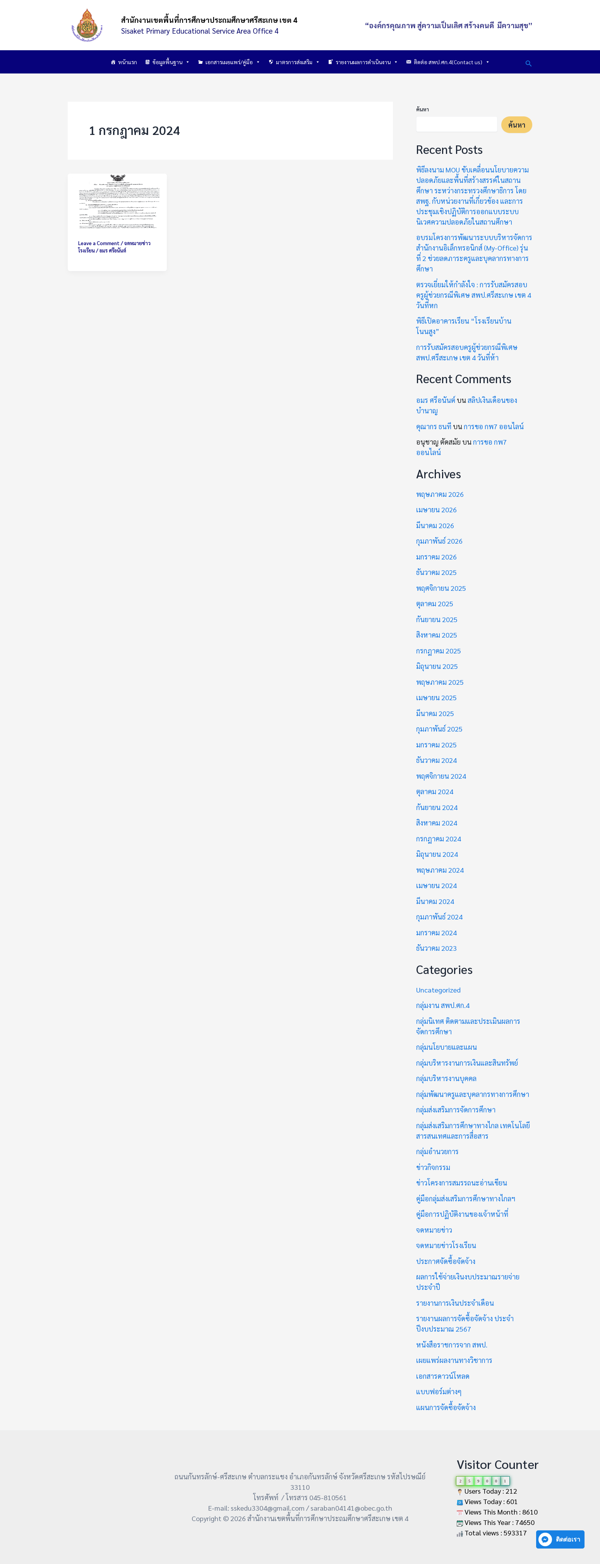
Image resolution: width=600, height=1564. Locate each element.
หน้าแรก (127, 61)
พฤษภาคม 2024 (440, 869)
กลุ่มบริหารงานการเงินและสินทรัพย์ (467, 1062)
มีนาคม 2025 (435, 713)
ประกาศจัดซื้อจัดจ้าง (445, 1261)
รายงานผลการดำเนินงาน (367, 62)
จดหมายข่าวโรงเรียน (446, 1245)
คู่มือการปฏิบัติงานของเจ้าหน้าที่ (462, 1213)
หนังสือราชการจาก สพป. (451, 1344)
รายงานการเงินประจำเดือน (455, 1302)
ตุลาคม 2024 (434, 791)
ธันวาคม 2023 (436, 947)
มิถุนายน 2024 (437, 853)
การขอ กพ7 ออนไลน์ (494, 426)
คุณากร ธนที (433, 426)
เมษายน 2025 (436, 697)
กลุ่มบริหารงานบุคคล (446, 1078)
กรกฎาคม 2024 (438, 838)
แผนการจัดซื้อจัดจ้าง (446, 1407)
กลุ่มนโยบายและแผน (446, 1046)
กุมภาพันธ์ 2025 (439, 728)
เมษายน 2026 (436, 509)
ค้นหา (422, 109)
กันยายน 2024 (437, 807)
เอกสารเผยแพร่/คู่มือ (233, 62)
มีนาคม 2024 (435, 901)
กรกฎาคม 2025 (438, 650)
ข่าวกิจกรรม (433, 1167)
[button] (528, 62)
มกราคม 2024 (436, 932)
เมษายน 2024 (436, 885)
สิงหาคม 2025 (436, 634)
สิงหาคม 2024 (436, 822)
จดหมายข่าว (434, 1229)
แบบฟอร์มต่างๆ (439, 1391)
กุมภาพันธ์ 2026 (439, 540)
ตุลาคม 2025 (434, 603)
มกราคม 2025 (436, 744)
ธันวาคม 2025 (436, 572)
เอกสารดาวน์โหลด (443, 1375)
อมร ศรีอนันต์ (435, 400)
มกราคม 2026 (436, 556)
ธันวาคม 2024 (436, 760)
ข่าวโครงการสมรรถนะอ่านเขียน (461, 1182)
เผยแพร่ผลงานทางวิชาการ (454, 1360)
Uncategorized (438, 989)
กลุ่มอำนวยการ (437, 1151)
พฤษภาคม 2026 (440, 493)
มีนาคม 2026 (435, 525)
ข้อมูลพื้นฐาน (171, 62)
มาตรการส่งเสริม (298, 62)
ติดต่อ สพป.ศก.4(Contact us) (452, 62)
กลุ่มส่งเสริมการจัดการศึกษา (455, 1109)
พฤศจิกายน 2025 (441, 587)
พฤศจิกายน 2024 (441, 775)
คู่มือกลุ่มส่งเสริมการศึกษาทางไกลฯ (465, 1198)
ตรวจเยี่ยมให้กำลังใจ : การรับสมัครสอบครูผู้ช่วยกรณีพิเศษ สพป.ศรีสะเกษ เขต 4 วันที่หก (473, 295)
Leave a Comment (99, 243)
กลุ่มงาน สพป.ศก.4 (443, 1005)
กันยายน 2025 (437, 619)
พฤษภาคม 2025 (440, 681)
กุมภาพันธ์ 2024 (439, 916)
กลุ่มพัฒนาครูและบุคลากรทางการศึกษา (472, 1094)
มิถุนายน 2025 (437, 666)
